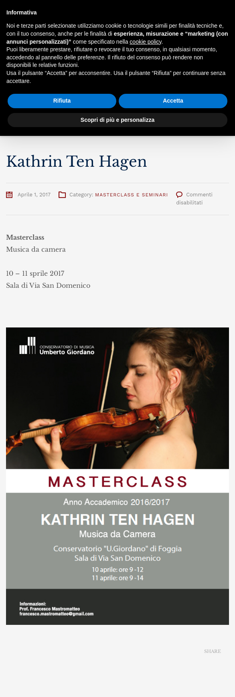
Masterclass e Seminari (131, 195)
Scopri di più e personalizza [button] (117, 120)
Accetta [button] (173, 100)
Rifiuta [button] (62, 100)
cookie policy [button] (145, 41)
